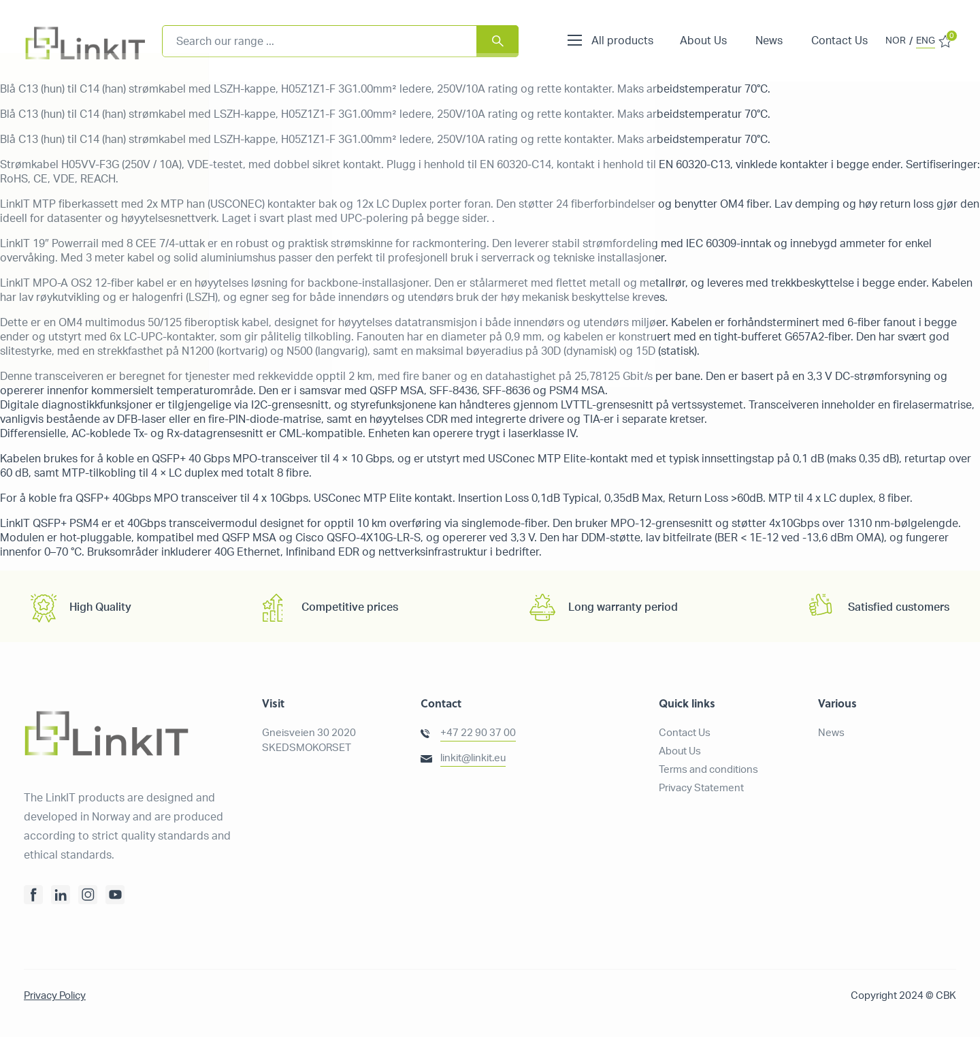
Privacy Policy (55, 996)
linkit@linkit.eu (473, 758)
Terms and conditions (708, 770)
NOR (895, 41)
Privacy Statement (701, 788)
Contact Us (839, 40)
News (769, 40)
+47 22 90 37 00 (478, 733)
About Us (703, 40)
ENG (925, 41)
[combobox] (340, 41)
